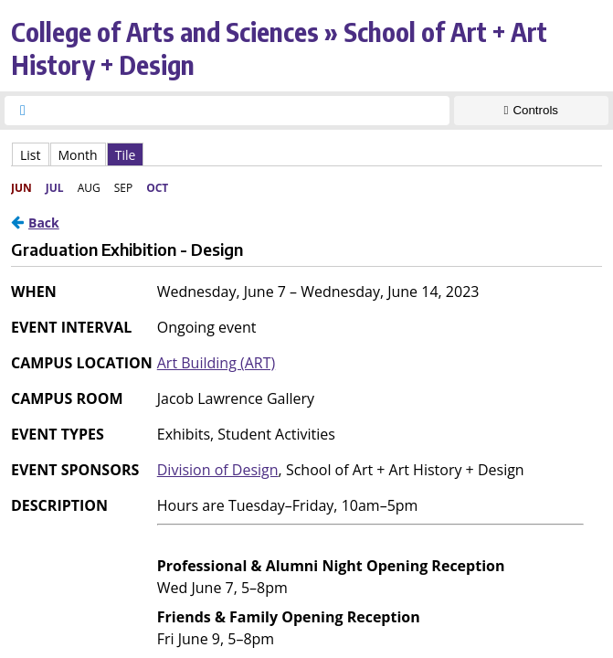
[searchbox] (243, 110)
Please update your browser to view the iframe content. (306, 154)
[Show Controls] (531, 110)
